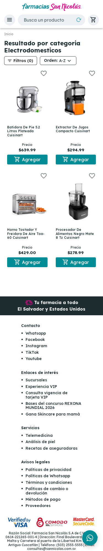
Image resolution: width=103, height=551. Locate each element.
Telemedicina (39, 435)
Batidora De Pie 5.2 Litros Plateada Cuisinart (23, 131)
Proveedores (38, 505)
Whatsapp (36, 333)
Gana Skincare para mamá (53, 414)
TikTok (32, 352)
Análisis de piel (40, 441)
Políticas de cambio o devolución (47, 490)
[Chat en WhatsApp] (90, 538)
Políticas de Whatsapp (48, 475)
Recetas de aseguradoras (51, 448)
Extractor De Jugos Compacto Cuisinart (73, 129)
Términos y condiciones (49, 482)
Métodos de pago (43, 499)
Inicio (8, 34)
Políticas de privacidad (48, 469)
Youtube (34, 358)
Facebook (35, 339)
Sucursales (36, 380)
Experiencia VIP (41, 386)
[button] (9, 19)
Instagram (36, 345)
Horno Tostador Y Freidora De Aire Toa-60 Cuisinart (25, 234)
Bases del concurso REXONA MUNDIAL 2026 (53, 405)
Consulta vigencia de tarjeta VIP (47, 394)
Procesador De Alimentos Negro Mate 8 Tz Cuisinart (75, 234)
